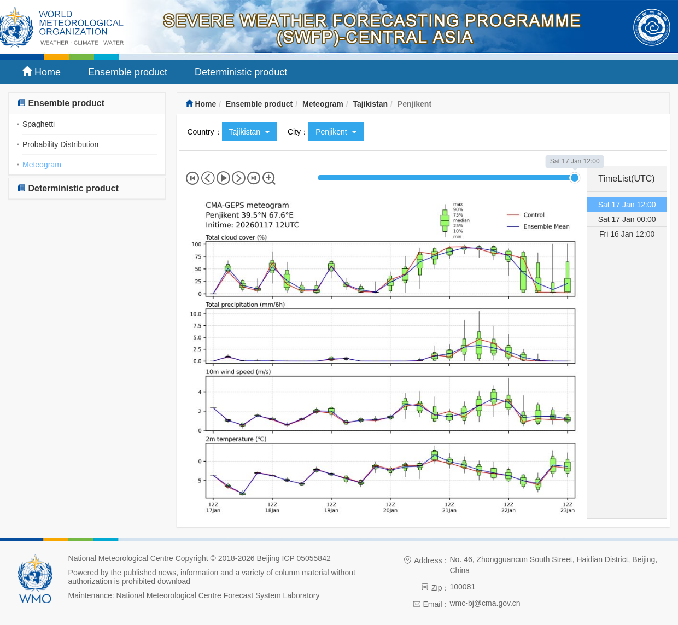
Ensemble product (127, 72)
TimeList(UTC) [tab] (626, 178)
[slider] (574, 177)
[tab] (87, 103)
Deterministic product (241, 72)
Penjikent (335, 131)
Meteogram (41, 164)
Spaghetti (38, 124)
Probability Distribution (60, 144)
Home (41, 72)
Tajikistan (370, 104)
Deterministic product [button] (68, 188)
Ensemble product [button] (60, 103)
